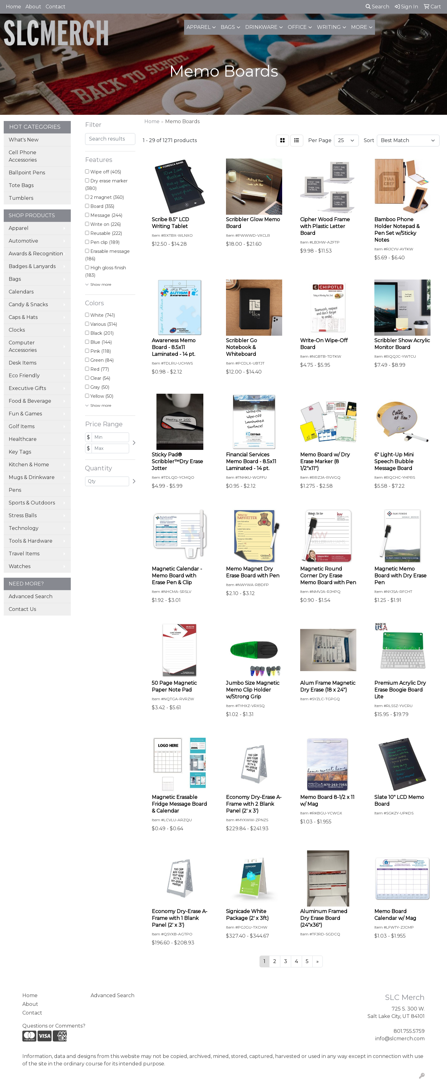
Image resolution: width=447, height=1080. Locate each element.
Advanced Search (30, 596)
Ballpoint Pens (27, 173)
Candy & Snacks (28, 304)
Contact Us (22, 609)
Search (377, 7)
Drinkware (261, 27)
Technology (23, 528)
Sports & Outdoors (32, 503)
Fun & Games (25, 414)
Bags (228, 27)
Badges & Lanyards (32, 266)
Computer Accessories (23, 346)
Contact (55, 7)
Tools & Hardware (30, 541)
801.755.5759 (409, 1031)
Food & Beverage (30, 401)
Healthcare (23, 439)
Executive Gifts (27, 388)
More (359, 27)
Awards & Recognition (36, 254)
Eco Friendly (24, 376)
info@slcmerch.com (400, 1039)
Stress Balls (23, 515)
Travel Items (24, 554)
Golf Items (21, 426)
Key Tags (20, 452)
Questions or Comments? (53, 1026)
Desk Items (22, 363)
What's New (23, 140)
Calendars (21, 292)
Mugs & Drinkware (32, 477)
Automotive (23, 241)
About (33, 7)
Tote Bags (21, 185)
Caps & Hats (23, 317)
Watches (19, 566)
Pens (15, 490)
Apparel (198, 27)
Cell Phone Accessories (23, 156)
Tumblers (21, 198)
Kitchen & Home (29, 465)
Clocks (17, 330)
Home (13, 7)
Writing (329, 27)
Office (297, 27)
